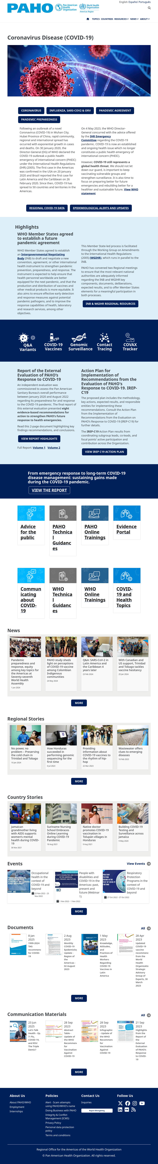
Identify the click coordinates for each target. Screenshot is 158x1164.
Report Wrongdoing (97, 1109)
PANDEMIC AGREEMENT (115, 110)
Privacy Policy (53, 1121)
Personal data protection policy (60, 1127)
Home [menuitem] (88, 19)
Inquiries (86, 1101)
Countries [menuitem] (107, 18)
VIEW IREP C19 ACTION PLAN (104, 450)
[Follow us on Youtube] (142, 1102)
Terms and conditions (58, 1133)
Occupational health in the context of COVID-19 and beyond (41, 879)
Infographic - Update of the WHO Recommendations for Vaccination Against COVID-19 (106, 1040)
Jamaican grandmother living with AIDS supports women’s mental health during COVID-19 (25, 833)
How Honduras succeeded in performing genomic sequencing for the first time (60, 753)
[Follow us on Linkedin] (120, 1109)
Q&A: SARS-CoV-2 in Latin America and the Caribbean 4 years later (95, 663)
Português (145, 2)
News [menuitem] (133, 18)
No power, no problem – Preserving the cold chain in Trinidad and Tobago (25, 751)
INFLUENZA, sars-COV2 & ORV (70, 110)
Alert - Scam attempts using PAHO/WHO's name (60, 1102)
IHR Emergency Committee (96, 137)
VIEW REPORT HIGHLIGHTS (39, 437)
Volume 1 (39, 446)
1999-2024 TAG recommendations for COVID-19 (34, 948)
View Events (136, 862)
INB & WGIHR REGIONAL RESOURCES (110, 302)
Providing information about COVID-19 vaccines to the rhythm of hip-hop (97, 753)
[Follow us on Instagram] (135, 1102)
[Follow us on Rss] (133, 1109)
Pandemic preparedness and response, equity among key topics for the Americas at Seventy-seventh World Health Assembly (25, 670)
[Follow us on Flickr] (127, 1109)
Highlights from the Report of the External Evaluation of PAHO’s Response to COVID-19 (141, 1043)
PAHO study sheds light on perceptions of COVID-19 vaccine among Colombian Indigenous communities (60, 667)
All (143, 927)
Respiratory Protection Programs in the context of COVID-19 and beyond (137, 881)
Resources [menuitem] (120, 18)
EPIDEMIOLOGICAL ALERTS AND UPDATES (101, 207)
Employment (17, 1105)
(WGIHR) (95, 256)
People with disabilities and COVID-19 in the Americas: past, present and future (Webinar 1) (89, 883)
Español (133, 2)
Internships (16, 1109)
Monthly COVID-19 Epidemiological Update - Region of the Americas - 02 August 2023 (70, 954)
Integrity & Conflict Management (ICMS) (57, 1115)
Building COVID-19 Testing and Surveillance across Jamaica (131, 830)
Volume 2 (54, 446)
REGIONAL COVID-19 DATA (47, 207)
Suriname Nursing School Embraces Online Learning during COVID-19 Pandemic (59, 831)
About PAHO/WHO (20, 1101)
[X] (120, 1102)
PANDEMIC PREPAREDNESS (39, 119)
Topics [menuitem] (96, 18)
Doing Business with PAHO (61, 1108)
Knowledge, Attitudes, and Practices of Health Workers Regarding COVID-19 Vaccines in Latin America (106, 958)
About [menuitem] (144, 18)
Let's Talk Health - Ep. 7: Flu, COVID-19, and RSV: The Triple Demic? (34, 1038)
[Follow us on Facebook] (127, 1102)
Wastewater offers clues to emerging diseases (131, 750)
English (123, 2)
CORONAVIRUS (31, 110)
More (79, 701)
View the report (49, 488)
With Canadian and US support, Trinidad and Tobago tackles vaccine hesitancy (132, 663)
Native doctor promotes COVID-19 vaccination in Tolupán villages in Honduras (96, 831)
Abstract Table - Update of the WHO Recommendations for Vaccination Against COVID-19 (70, 1041)
